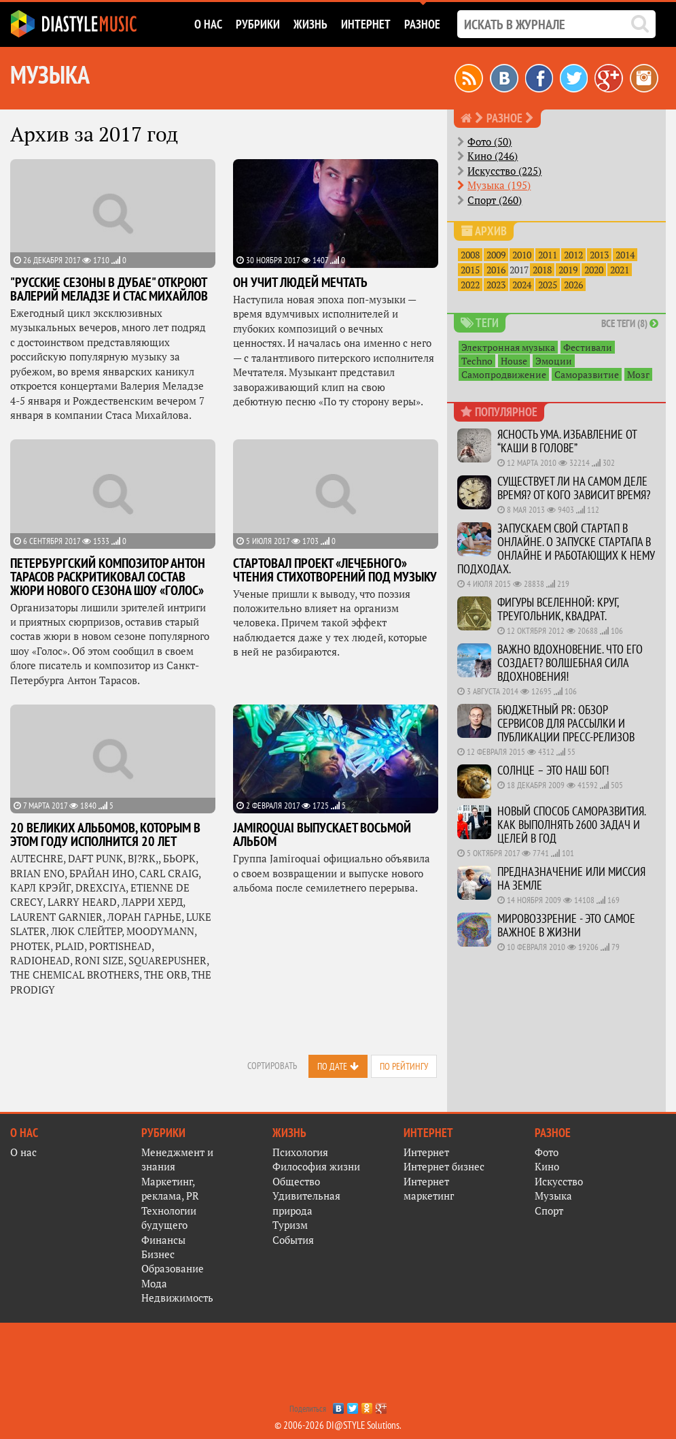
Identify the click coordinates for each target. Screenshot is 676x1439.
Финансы (163, 1240)
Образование (172, 1268)
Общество (296, 1181)
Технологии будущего (168, 1218)
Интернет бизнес (444, 1166)
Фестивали (587, 347)
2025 (547, 284)
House (514, 360)
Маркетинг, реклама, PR (170, 1188)
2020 (593, 269)
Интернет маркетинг (429, 1188)
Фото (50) (489, 141)
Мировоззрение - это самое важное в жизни (566, 925)
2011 (547, 254)
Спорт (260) (494, 200)
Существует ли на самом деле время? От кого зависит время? (573, 488)
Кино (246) (492, 156)
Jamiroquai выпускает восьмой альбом (322, 834)
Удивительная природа (306, 1203)
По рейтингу (404, 1066)
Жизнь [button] (310, 24)
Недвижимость (177, 1297)
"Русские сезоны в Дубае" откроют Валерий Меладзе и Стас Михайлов (109, 289)
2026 (573, 284)
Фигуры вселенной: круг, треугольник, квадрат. (557, 609)
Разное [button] (422, 24)
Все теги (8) (629, 323)
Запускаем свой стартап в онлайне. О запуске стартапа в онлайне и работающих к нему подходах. (556, 548)
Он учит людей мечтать (300, 282)
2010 (521, 254)
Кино (547, 1166)
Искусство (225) (504, 170)
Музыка (553, 1195)
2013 (599, 254)
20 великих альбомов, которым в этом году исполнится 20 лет (105, 834)
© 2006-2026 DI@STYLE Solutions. (338, 1425)
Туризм (290, 1225)
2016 (495, 269)
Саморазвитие (586, 374)
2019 (567, 269)
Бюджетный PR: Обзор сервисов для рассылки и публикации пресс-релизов (566, 723)
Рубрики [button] (258, 24)
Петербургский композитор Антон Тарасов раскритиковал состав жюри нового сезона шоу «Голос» (107, 576)
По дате (332, 1066)
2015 (470, 269)
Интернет (426, 1152)
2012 (573, 254)
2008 (470, 254)
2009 (495, 254)
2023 (495, 284)
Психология (300, 1152)
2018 (542, 269)
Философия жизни (316, 1166)
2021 (619, 269)
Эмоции (553, 360)
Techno (477, 360)
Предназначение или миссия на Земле (571, 878)
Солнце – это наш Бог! (553, 770)
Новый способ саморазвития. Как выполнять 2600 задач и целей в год (571, 824)
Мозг (638, 374)
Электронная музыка (508, 347)
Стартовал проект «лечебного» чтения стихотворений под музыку (335, 570)
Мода (154, 1283)
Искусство (559, 1181)
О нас (23, 1152)
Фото (546, 1152)
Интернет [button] (366, 24)
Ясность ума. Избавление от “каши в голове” (567, 441)
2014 (625, 254)
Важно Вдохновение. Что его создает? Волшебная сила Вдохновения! (570, 662)
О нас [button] (208, 24)
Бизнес (158, 1254)
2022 (470, 284)
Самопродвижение (503, 374)
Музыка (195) (499, 185)
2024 (521, 284)
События (293, 1240)
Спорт (549, 1210)
